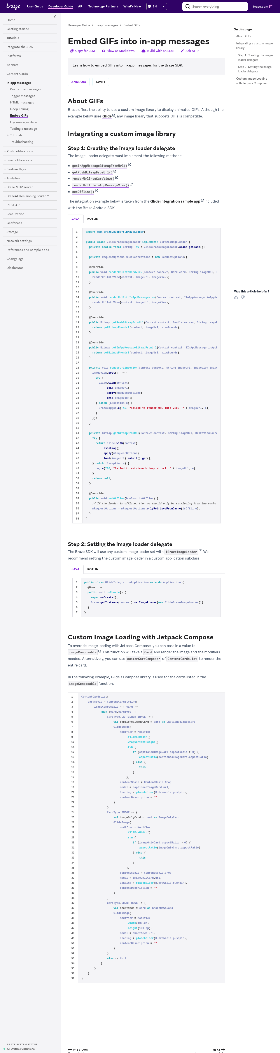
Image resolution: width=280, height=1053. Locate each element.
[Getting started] (18, 29)
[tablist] (146, 219)
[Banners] (12, 65)
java (75, 219)
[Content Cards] (17, 74)
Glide (107, 116)
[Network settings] (19, 241)
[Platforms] (14, 56)
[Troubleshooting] (21, 142)
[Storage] (12, 232)
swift (100, 82)
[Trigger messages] (22, 96)
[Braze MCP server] (20, 187)
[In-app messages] (19, 83)
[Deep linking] (19, 109)
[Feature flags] (16, 169)
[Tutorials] (13, 38)
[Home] (11, 20)
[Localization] (15, 214)
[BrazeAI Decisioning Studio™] (28, 196)
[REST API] (13, 205)
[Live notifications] (19, 160)
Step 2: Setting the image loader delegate (254, 69)
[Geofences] (14, 223)
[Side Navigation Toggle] (55, 17)
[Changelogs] (15, 259)
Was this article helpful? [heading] (251, 291)
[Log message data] (23, 122)
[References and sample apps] (28, 250)
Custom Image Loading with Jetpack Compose (251, 81)
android (78, 82)
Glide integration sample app (175, 201)
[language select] (158, 6)
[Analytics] (13, 178)
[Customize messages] (25, 89)
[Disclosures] (15, 268)
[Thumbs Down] (244, 298)
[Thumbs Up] (237, 298)
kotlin (92, 219)
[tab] (76, 219)
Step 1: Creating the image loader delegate (255, 57)
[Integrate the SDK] (20, 47)
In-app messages (107, 25)
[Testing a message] (23, 129)
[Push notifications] (20, 151)
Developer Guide (79, 25)
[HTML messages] (22, 102)
